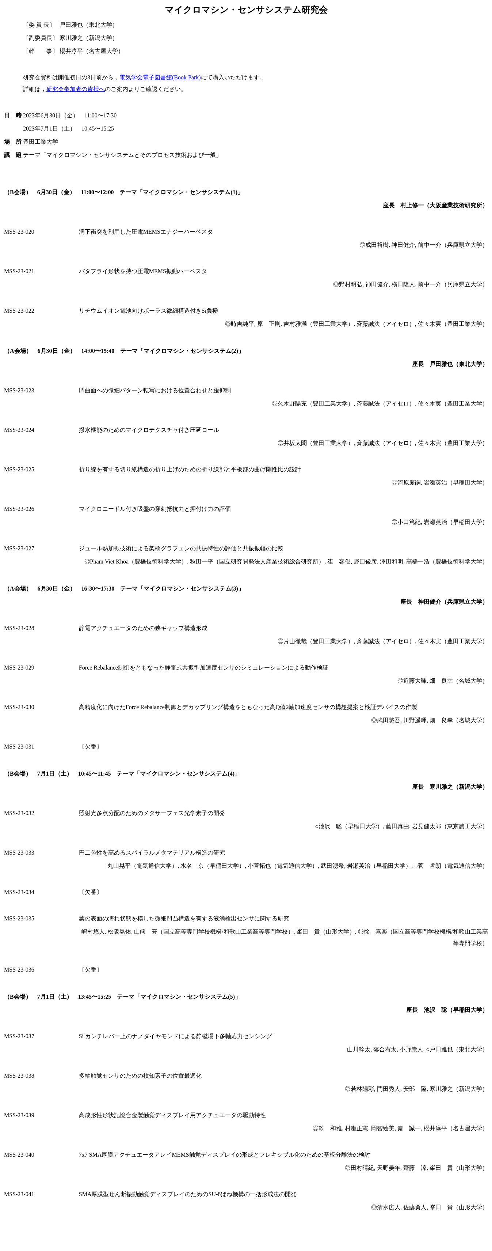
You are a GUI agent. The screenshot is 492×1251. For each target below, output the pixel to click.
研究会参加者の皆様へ (75, 89)
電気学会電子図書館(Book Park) (160, 77)
